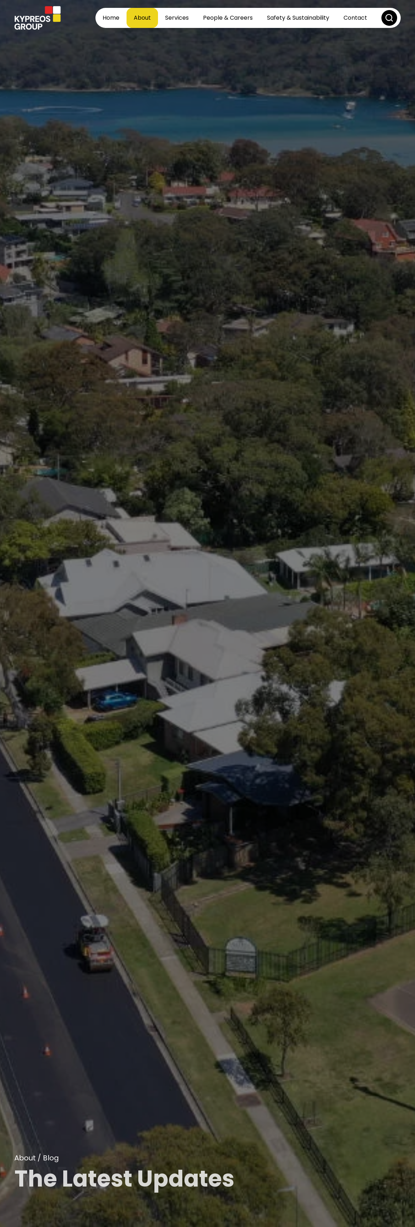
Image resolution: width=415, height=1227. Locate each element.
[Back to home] (37, 18)
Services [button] (177, 18)
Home (111, 18)
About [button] (142, 18)
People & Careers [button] (228, 18)
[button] (389, 18)
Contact (355, 18)
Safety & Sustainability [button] (298, 18)
